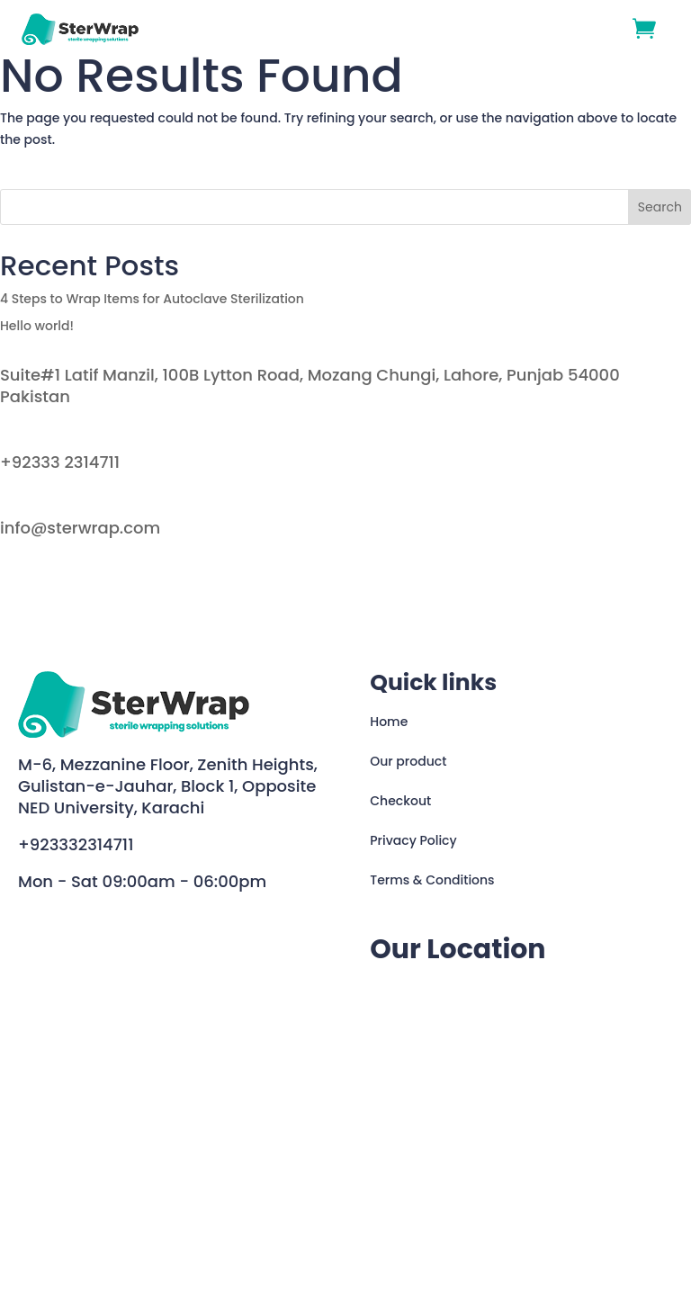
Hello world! (37, 326)
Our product (408, 761)
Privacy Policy (413, 840)
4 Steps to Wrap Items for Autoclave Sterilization (152, 299)
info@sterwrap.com (80, 527)
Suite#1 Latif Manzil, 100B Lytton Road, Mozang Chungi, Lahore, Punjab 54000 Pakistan (310, 385)
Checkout (400, 801)
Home (389, 722)
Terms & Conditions (432, 880)
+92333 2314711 (60, 462)
